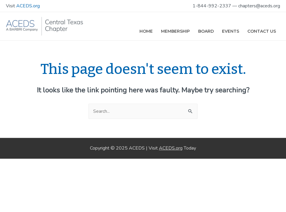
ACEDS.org (28, 6)
